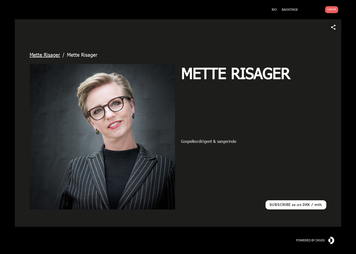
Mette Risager (45, 54)
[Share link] (333, 27)
